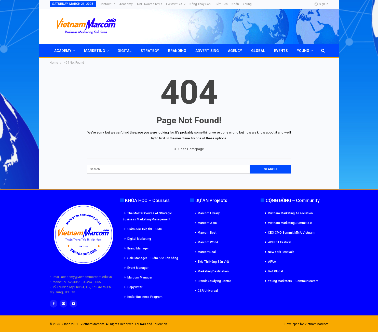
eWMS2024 (174, 4)
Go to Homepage (189, 149)
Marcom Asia (207, 223)
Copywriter (134, 287)
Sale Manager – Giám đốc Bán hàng (152, 258)
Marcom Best (207, 232)
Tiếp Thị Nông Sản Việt (213, 261)
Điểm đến (221, 4)
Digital (124, 51)
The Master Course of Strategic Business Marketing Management (147, 216)
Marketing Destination (213, 271)
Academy (126, 4)
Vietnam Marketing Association (290, 213)
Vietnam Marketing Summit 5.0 (290, 223)
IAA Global (275, 271)
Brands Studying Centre (214, 281)
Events (281, 51)
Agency (235, 51)
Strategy (150, 51)
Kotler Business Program (145, 297)
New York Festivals (281, 252)
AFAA (272, 261)
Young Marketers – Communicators (293, 281)
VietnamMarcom (316, 324)
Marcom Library (209, 213)
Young (247, 4)
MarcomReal (207, 252)
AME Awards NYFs (149, 4)
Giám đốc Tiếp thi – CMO (144, 229)
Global (258, 51)
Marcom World (208, 242)
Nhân (235, 4)
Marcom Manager (139, 277)
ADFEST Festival (279, 242)
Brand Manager (138, 248)
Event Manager (137, 268)
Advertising (207, 51)
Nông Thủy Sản (200, 4)
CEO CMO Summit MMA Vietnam (291, 232)
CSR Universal (208, 291)
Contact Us (107, 4)
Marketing (94, 51)
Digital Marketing (139, 239)
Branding (177, 51)
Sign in (321, 4)
